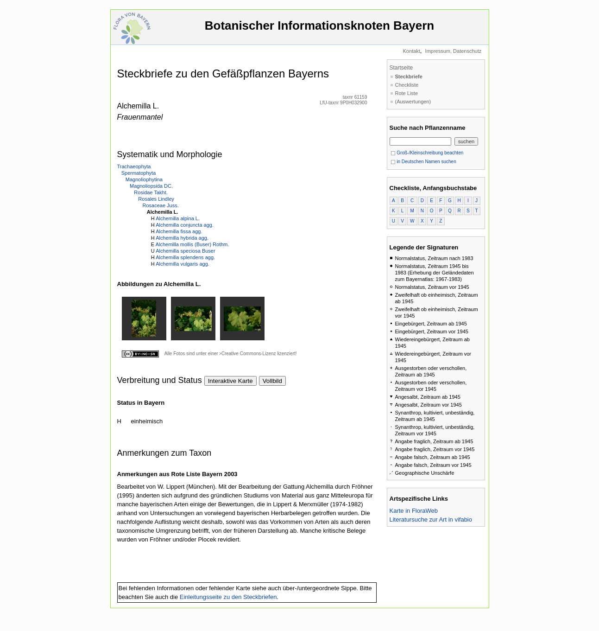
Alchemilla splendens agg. (185, 257)
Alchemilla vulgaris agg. (182, 264)
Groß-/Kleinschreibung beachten (427, 152)
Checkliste (407, 85)
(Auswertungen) (413, 101)
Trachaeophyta (134, 166)
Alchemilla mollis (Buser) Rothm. (192, 244)
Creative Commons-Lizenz (248, 353)
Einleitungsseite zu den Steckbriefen (228, 596)
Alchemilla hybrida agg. (182, 238)
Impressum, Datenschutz (453, 51)
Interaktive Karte (230, 380)
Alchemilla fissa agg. (179, 231)
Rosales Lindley (156, 199)
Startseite (401, 67)
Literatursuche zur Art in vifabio (431, 519)
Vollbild (272, 380)
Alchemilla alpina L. (178, 218)
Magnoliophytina (144, 179)
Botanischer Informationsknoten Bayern (320, 30)
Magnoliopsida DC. (151, 186)
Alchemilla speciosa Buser (185, 251)
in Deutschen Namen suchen (423, 161)
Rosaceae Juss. (161, 205)
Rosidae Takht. (151, 192)
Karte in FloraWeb (414, 510)
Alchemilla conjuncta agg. (185, 225)
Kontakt (411, 51)
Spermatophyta (138, 173)
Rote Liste (406, 93)
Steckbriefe (408, 76)
